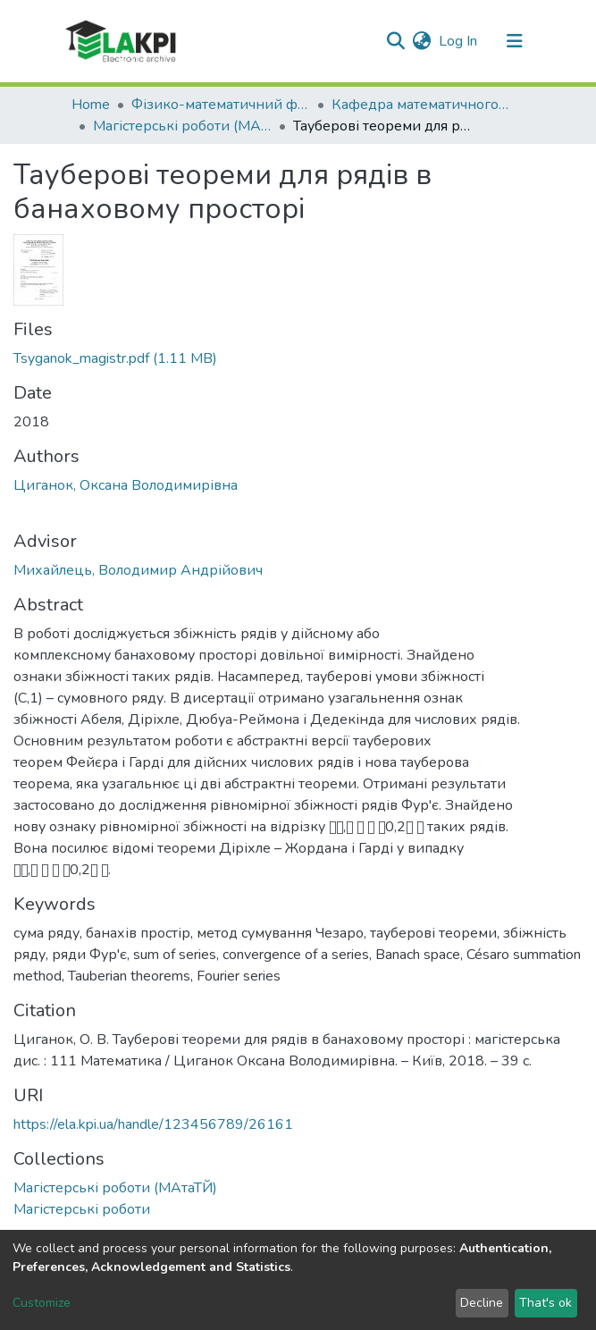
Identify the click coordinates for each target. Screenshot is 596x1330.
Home (90, 104)
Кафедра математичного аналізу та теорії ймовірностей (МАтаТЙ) (421, 104)
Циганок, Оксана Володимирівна (125, 485)
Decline (481, 1302)
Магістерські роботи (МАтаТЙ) (182, 126)
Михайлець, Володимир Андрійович (138, 570)
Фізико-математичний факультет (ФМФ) (220, 104)
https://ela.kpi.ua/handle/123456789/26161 (153, 1124)
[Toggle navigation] (515, 41)
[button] (422, 41)
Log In (459, 41)
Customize (42, 1302)
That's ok (545, 1302)
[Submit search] (396, 41)
